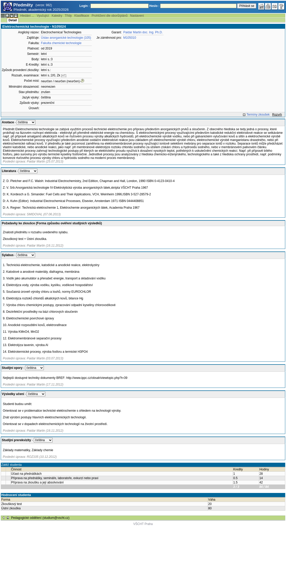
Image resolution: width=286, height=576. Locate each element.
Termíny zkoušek (258, 114)
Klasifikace (81, 15)
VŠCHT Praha (143, 524)
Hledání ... (27, 15)
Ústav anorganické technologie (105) (66, 37)
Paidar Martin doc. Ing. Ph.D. (143, 32)
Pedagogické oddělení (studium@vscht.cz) (40, 518)
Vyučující (43, 15)
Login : (84, 6)
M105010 (129, 37)
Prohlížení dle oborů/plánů (109, 15)
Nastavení (137, 15)
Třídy (68, 15)
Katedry (57, 15)
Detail (12, 20)
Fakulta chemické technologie (61, 43)
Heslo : (154, 6)
